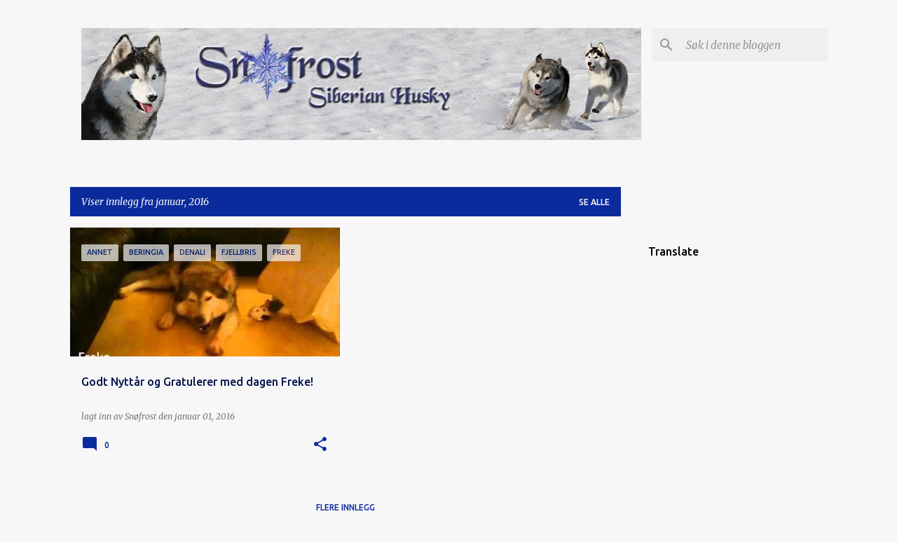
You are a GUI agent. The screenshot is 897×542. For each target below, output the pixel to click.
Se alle (594, 202)
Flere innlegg (345, 507)
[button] (320, 445)
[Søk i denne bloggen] (754, 45)
